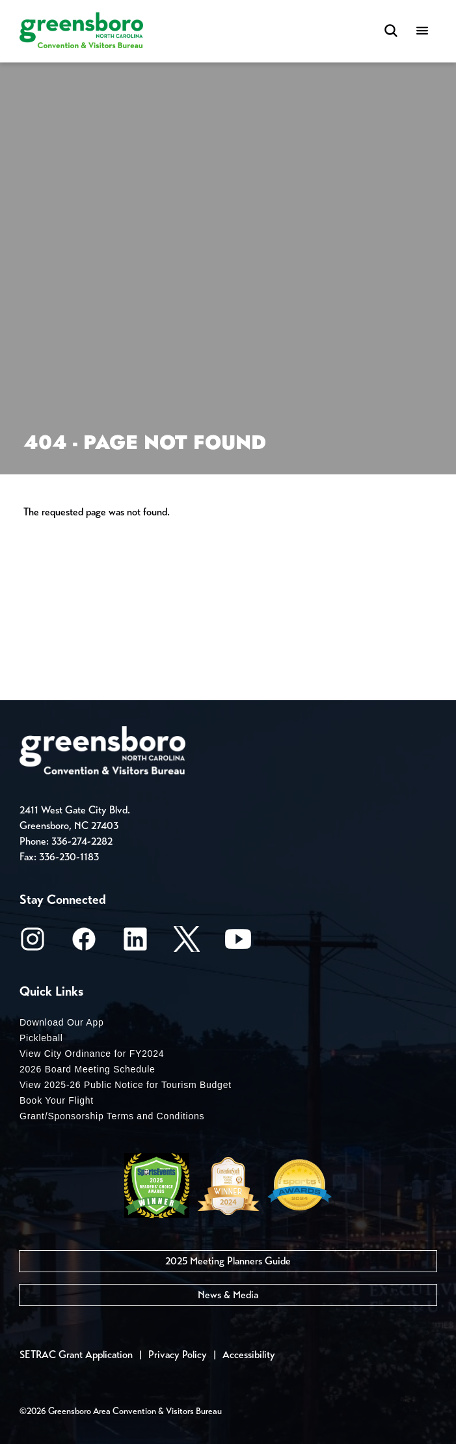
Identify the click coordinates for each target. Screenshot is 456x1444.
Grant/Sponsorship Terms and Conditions (112, 1116)
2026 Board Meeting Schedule (87, 1069)
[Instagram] (33, 943)
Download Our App (62, 1022)
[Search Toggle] (391, 31)
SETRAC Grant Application (76, 1354)
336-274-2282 (82, 841)
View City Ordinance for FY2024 (92, 1053)
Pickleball (41, 1038)
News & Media (228, 1294)
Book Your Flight (57, 1100)
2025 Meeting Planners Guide (228, 1261)
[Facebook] (84, 943)
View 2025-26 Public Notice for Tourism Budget (126, 1085)
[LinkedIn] (135, 943)
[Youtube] (238, 943)
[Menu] (422, 31)
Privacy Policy (177, 1354)
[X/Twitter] (187, 943)
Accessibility (248, 1354)
